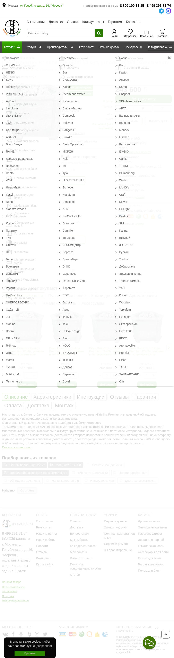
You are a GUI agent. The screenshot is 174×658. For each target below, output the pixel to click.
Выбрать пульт (158, 121)
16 (73, 250)
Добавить (27, 384)
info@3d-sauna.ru (160, 47)
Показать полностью (16, 447)
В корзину (143, 99)
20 (73, 270)
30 (73, 200)
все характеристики (73, 133)
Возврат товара (11, 571)
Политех (108, 101)
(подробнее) (44, 646)
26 (73, 190)
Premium (108, 106)
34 (73, 211)
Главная (7, 56)
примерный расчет (137, 152)
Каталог (21, 56)
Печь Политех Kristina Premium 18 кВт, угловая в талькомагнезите (106, 351)
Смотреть (27, 490)
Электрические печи (43, 56)
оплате (139, 223)
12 (73, 229)
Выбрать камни (128, 121)
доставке (139, 197)
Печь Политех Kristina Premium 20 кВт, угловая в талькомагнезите (146, 351)
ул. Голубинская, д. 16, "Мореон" (41, 5)
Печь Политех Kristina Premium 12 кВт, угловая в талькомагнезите (26, 351)
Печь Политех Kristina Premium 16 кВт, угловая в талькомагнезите (66, 351)
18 (73, 170)
